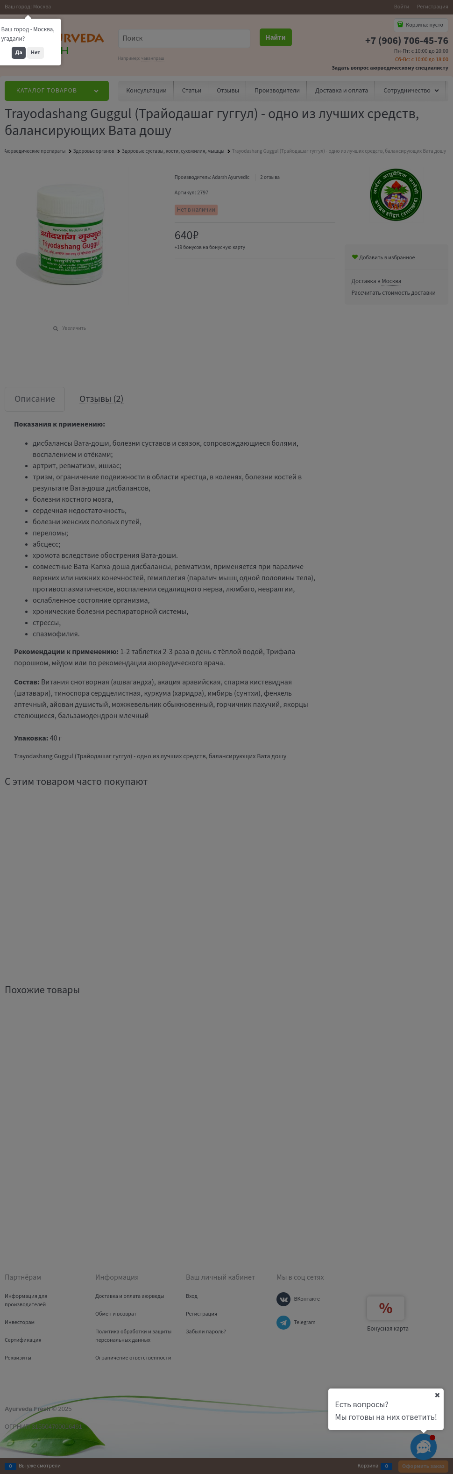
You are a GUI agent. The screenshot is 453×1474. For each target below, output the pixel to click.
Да (18, 53)
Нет (35, 53)
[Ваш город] (437, 1395)
